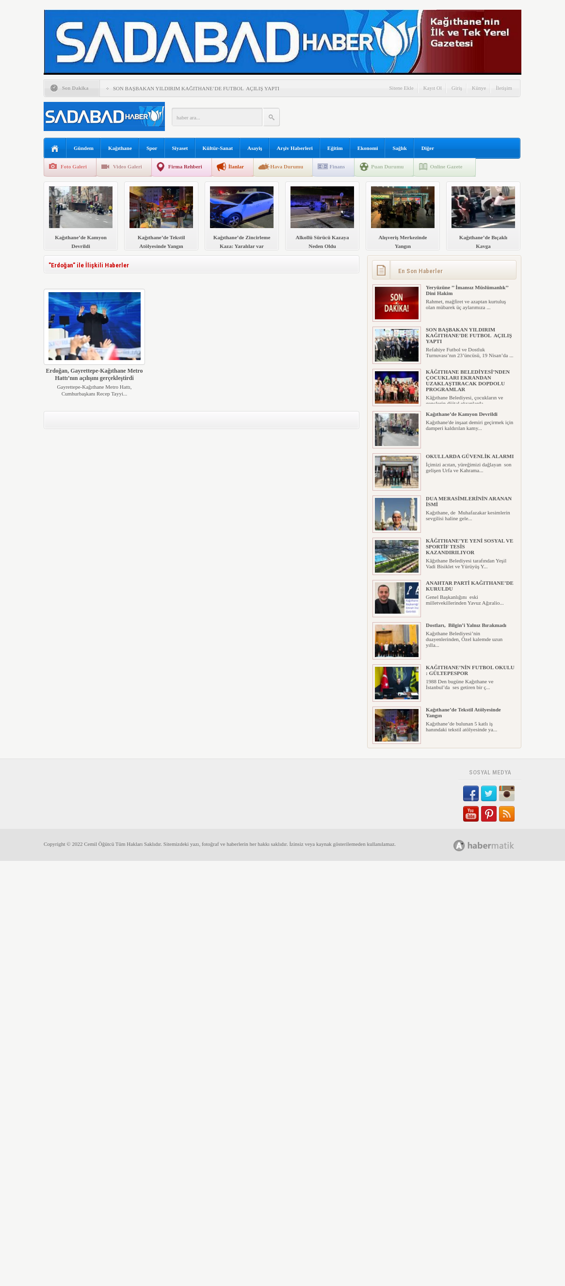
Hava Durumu (286, 166)
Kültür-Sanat (218, 148)
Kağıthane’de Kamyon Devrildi (462, 414)
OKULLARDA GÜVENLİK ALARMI (470, 456)
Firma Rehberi (185, 166)
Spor (152, 148)
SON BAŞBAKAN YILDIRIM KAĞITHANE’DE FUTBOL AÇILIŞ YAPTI (196, 88)
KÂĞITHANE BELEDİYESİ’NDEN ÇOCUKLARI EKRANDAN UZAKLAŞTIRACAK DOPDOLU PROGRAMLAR (468, 380)
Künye (479, 88)
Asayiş (254, 148)
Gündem (84, 148)
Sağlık (399, 148)
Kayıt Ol (432, 88)
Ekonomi (367, 148)
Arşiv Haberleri (295, 148)
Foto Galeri (74, 166)
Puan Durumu (387, 166)
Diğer (427, 148)
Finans (337, 166)
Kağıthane (120, 148)
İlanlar (236, 166)
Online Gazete (446, 166)
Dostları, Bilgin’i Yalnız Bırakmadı (466, 625)
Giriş (457, 88)
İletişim (504, 88)
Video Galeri (127, 166)
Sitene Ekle (401, 88)
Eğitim (335, 148)
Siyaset (180, 148)
